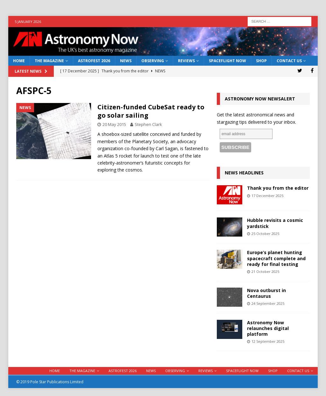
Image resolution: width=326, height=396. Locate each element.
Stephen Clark (148, 124)
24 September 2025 (268, 303)
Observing (152, 60)
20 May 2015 (114, 124)
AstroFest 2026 (94, 60)
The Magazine (49, 60)
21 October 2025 (265, 271)
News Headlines (244, 173)
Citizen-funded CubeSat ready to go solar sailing (150, 111)
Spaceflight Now (227, 60)
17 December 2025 (267, 195)
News (125, 60)
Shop (261, 60)
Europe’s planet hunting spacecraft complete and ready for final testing (276, 258)
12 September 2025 (268, 341)
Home (19, 60)
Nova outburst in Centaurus (266, 293)
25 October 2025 (265, 233)
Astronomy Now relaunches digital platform (268, 328)
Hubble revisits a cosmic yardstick (275, 223)
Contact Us (289, 60)
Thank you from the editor (277, 188)
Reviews (186, 60)
